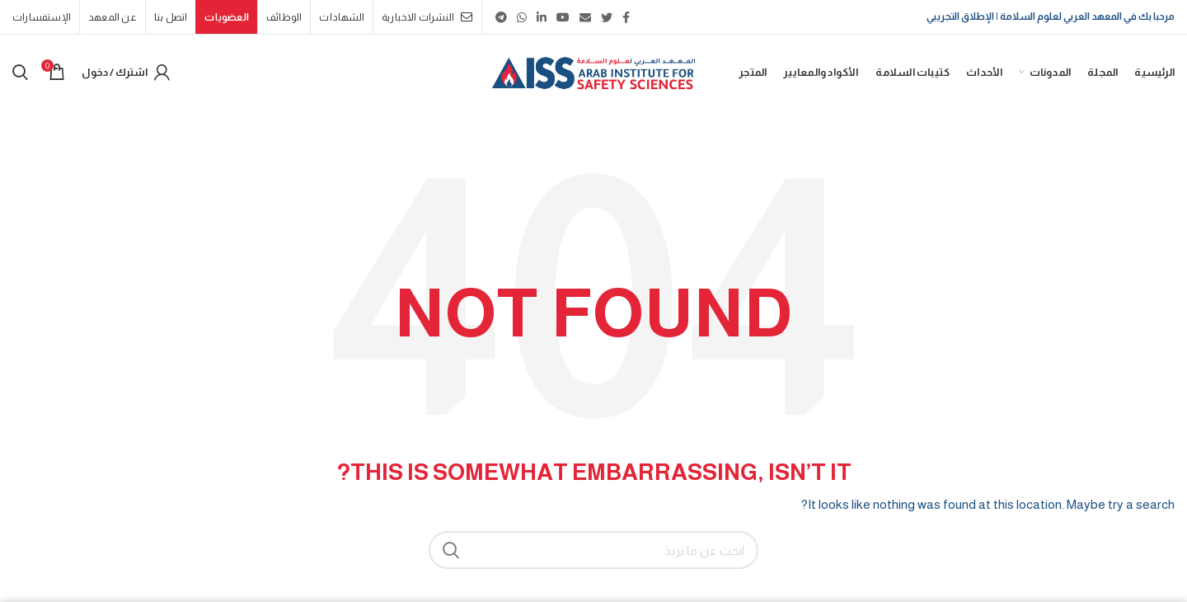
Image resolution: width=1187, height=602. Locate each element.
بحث (451, 550)
